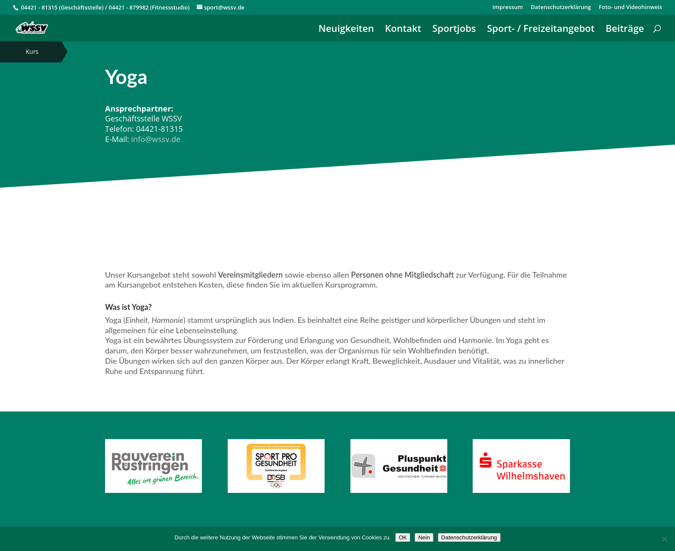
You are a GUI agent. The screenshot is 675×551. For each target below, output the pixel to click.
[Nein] (664, 539)
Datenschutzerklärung (561, 7)
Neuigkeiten (346, 29)
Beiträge (625, 29)
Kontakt (403, 29)
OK (403, 537)
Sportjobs (454, 29)
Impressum (507, 7)
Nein (424, 537)
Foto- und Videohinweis (630, 7)
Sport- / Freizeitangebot (540, 29)
